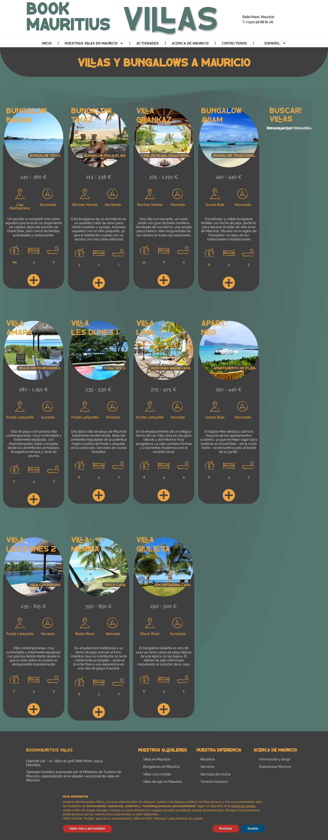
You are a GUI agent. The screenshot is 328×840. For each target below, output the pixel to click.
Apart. (214, 322)
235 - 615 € (33, 606)
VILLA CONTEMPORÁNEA (39, 368)
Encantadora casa (173, 585)
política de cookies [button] (243, 806)
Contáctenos (234, 43)
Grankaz (154, 119)
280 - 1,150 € (33, 389)
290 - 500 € (163, 606)
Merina (85, 548)
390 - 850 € (98, 606)
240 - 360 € (33, 177)
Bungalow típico (45, 155)
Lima (145, 332)
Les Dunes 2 (31, 548)
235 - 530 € (99, 389)
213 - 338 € (99, 177)
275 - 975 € (164, 389)
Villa (145, 110)
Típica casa (115, 585)
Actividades (147, 43)
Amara (19, 332)
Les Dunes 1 (94, 332)
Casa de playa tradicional (165, 155)
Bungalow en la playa (105, 155)
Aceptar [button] (252, 828)
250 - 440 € (229, 389)
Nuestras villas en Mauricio (94, 43)
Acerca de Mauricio (190, 43)
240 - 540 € (229, 177)
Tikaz (82, 119)
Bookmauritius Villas (49, 750)
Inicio (47, 43)
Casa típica (115, 368)
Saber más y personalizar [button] (87, 828)
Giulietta (153, 548)
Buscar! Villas (285, 114)
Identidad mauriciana (171, 368)
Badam (19, 119)
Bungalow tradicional (234, 155)
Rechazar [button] (225, 828)
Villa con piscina (45, 585)
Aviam (212, 119)
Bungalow (26, 110)
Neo (208, 332)
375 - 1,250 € (163, 177)
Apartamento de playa (235, 368)
